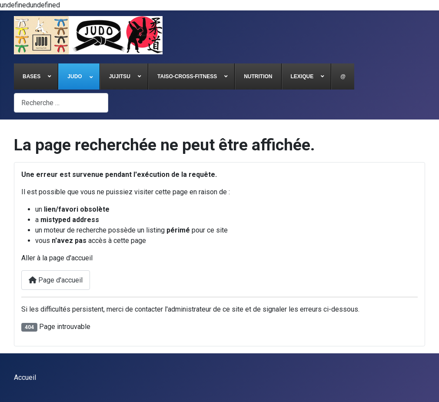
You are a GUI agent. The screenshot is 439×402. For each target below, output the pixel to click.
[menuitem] (36, 76)
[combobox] (61, 103)
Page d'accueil (56, 280)
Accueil (25, 377)
